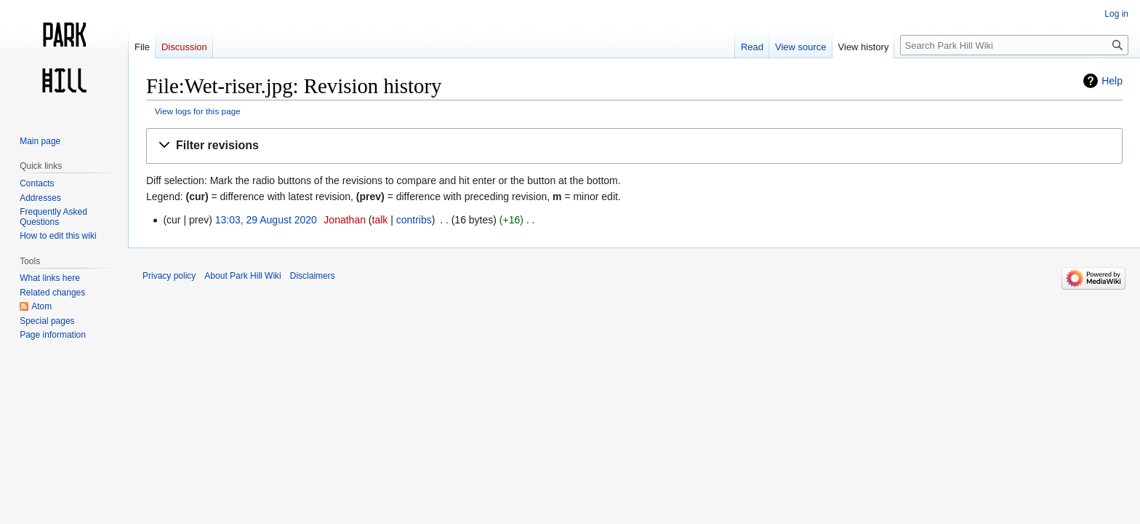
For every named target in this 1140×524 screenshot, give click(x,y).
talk (380, 220)
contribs (414, 220)
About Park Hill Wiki (242, 276)
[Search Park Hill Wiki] (1014, 45)
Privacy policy (169, 276)
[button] (634, 146)
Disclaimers (312, 276)
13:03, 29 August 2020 (266, 220)
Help (1112, 81)
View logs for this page (198, 111)
